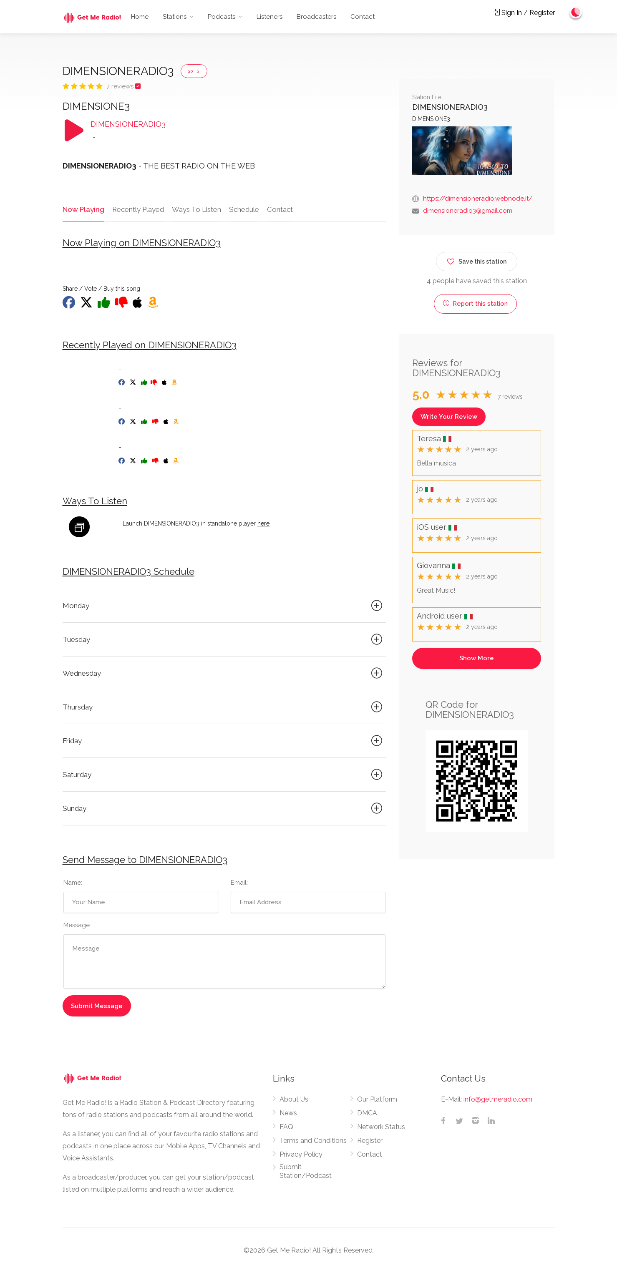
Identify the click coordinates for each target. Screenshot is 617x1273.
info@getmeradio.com (497, 1100)
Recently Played (137, 209)
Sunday (224, 808)
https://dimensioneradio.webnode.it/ (477, 198)
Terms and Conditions (313, 1141)
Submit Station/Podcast (306, 1171)
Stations (174, 16)
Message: (77, 925)
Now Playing (83, 209)
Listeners (269, 16)
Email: (239, 883)
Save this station (476, 260)
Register (370, 1141)
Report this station (475, 303)
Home (140, 16)
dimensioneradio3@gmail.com (467, 210)
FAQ (286, 1127)
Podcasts (221, 16)
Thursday (224, 707)
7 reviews (120, 86)
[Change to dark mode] (575, 12)
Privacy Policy (301, 1155)
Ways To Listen (195, 209)
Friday (224, 741)
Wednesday (224, 673)
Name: (72, 883)
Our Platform (377, 1100)
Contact (362, 16)
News (288, 1113)
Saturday (224, 775)
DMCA (367, 1113)
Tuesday (224, 639)
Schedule (243, 209)
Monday (224, 606)
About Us (294, 1100)
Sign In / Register (524, 13)
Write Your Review (449, 416)
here (263, 524)
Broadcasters (316, 16)
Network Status (381, 1127)
